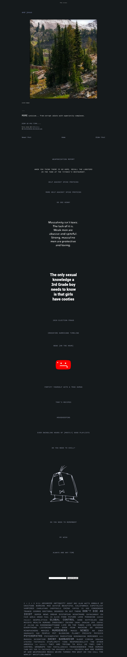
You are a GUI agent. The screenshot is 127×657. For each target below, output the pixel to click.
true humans (95, 647)
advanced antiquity (54, 603)
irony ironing (83, 623)
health (38, 623)
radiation (67, 636)
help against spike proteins (63, 182)
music (75, 631)
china (68, 608)
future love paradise (82, 617)
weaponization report (63, 159)
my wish (63, 537)
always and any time (63, 553)
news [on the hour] (63, 346)
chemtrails (57, 608)
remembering (80, 636)
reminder (93, 636)
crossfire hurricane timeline (63, 333)
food (64, 617)
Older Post (100, 137)
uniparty (70, 649)
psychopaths (34, 636)
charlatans (43, 608)
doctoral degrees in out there (62, 611)
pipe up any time (29, 123)
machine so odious (90, 628)
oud (39, 633)
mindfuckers (32, 631)
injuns (70, 623)
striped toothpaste (35, 642)
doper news (42, 614)
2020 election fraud (63, 320)
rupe (101, 636)
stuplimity (54, 642)
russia (29, 639)
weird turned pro (66, 652)
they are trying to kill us (69, 644)
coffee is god (81, 608)
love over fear (66, 628)
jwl (38, 625)
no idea (97, 631)
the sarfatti (42, 644)
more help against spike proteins (63, 192)
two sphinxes (59, 649)
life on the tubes (73, 625)
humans (47, 623)
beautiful (68, 606)
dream (54, 614)
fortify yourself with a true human (63, 387)
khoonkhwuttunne (50, 625)
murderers (61, 630)
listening (47, 628)
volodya (80, 649)
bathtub (57, 606)
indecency (35, 127)
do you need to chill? (63, 448)
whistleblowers (42, 655)
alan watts (85, 603)
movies (46, 631)
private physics (92, 633)
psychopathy (52, 636)
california (82, 606)
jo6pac (100, 623)
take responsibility (76, 642)
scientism (41, 639)
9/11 (39, 603)
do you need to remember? (63, 522)
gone (81, 620)
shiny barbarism (62, 639)
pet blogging (62, 633)
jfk (94, 623)
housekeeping (63, 418)
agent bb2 (73, 603)
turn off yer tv (33, 649)
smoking (99, 639)
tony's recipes (63, 402)
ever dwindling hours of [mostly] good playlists (63, 433)
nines (86, 630)
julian (31, 625)
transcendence (78, 647)
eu (102, 614)
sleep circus (86, 639)
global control (63, 619)
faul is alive (52, 617)
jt (25, 625)
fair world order (34, 617)
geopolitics (41, 620)
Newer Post (26, 137)
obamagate (30, 633)
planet (77, 633)
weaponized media (44, 652)
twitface (47, 649)
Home (63, 137)
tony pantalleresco (58, 647)
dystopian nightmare (73, 614)
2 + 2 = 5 (30, 603)
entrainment (94, 614)
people (47, 633)
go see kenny (63, 202)
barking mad (44, 606)
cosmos (37, 611)
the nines (63, 2)
